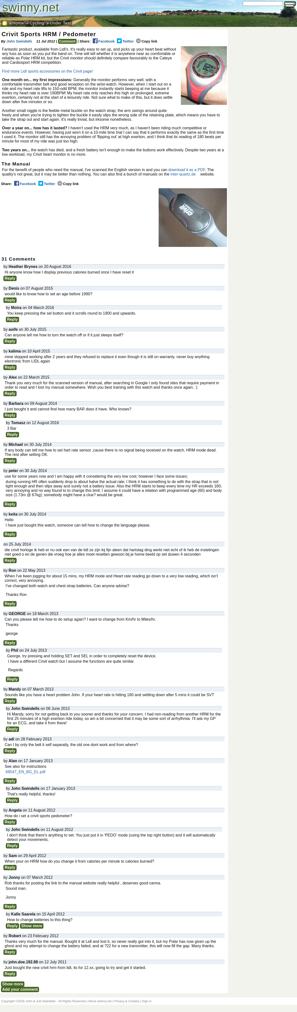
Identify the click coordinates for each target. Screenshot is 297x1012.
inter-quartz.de (183, 174)
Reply (10, 278)
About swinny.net (100, 1001)
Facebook (104, 41)
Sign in (147, 1001)
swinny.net (30, 7)
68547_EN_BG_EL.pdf (25, 772)
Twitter (125, 41)
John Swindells (19, 41)
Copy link (146, 41)
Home (18, 23)
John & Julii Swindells (41, 1001)
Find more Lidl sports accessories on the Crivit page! (47, 71)
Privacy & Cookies (127, 1001)
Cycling (37, 23)
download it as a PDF (186, 170)
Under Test (60, 23)
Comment (67, 41)
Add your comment (20, 989)
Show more (31, 926)
